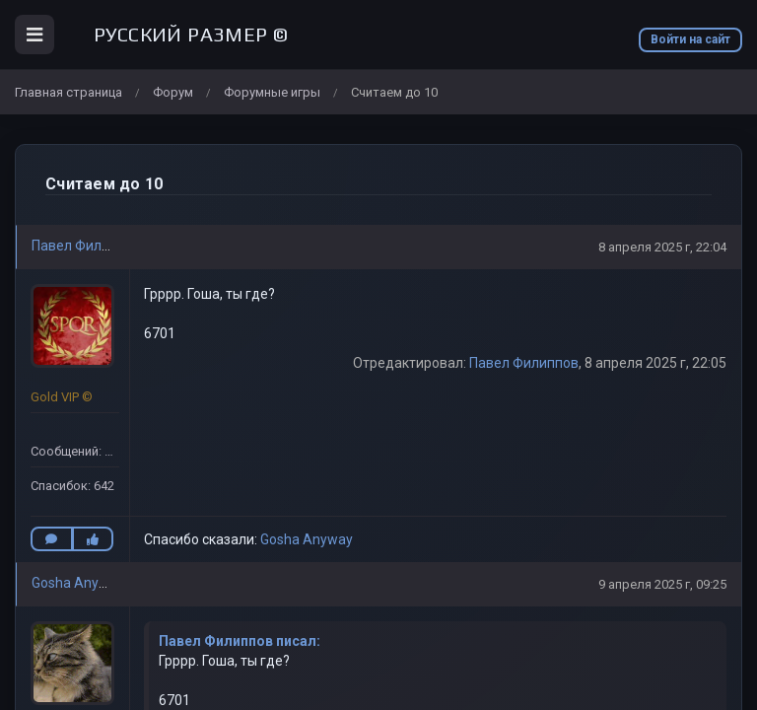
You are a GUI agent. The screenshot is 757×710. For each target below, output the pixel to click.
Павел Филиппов (86, 245)
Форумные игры (272, 92)
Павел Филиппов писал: (239, 641)
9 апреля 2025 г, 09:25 (662, 584)
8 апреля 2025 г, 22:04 (662, 247)
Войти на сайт (690, 39)
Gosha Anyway (306, 539)
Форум (173, 92)
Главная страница (68, 92)
